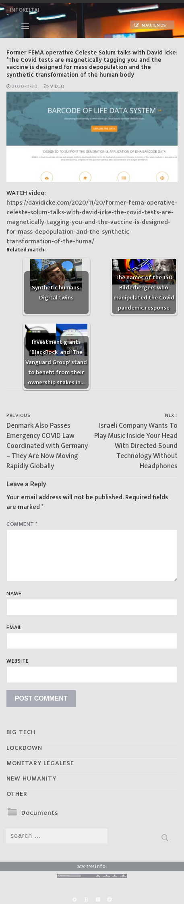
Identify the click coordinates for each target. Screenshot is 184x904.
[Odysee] (110, 899)
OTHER (16, 794)
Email (14, 627)
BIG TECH (20, 732)
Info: (101, 866)
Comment (22, 524)
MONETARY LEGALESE (40, 763)
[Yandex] (98, 899)
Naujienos (150, 25)
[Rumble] (74, 899)
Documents (39, 813)
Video (54, 86)
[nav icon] (25, 26)
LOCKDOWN (24, 748)
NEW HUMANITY (31, 778)
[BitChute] (86, 899)
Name (13, 593)
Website (17, 661)
